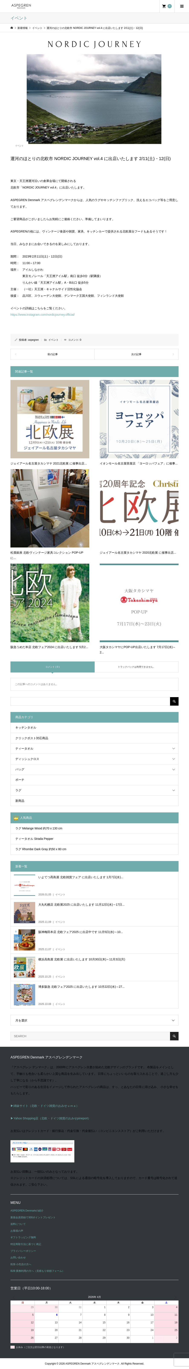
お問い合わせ (18, 1257)
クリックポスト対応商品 (31, 738)
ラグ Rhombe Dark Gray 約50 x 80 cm (40, 849)
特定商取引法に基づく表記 (25, 1244)
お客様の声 (16, 1230)
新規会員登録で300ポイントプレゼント (33, 1217)
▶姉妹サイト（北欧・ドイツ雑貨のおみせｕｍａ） (44, 1105)
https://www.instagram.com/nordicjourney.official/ (42, 314)
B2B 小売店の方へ (20, 1264)
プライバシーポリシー (23, 1250)
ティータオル (24, 748)
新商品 (19, 800)
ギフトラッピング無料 (23, 1237)
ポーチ (19, 779)
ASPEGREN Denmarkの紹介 (26, 1210)
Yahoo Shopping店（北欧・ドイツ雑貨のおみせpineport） (52, 1118)
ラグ (18, 790)
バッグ (19, 769)
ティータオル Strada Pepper (34, 838)
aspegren (33, 339)
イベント (19, 146)
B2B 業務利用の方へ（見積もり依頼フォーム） (37, 1270)
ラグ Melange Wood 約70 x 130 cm (38, 828)
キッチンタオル (25, 727)
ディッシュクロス (27, 759)
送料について (18, 1224)
